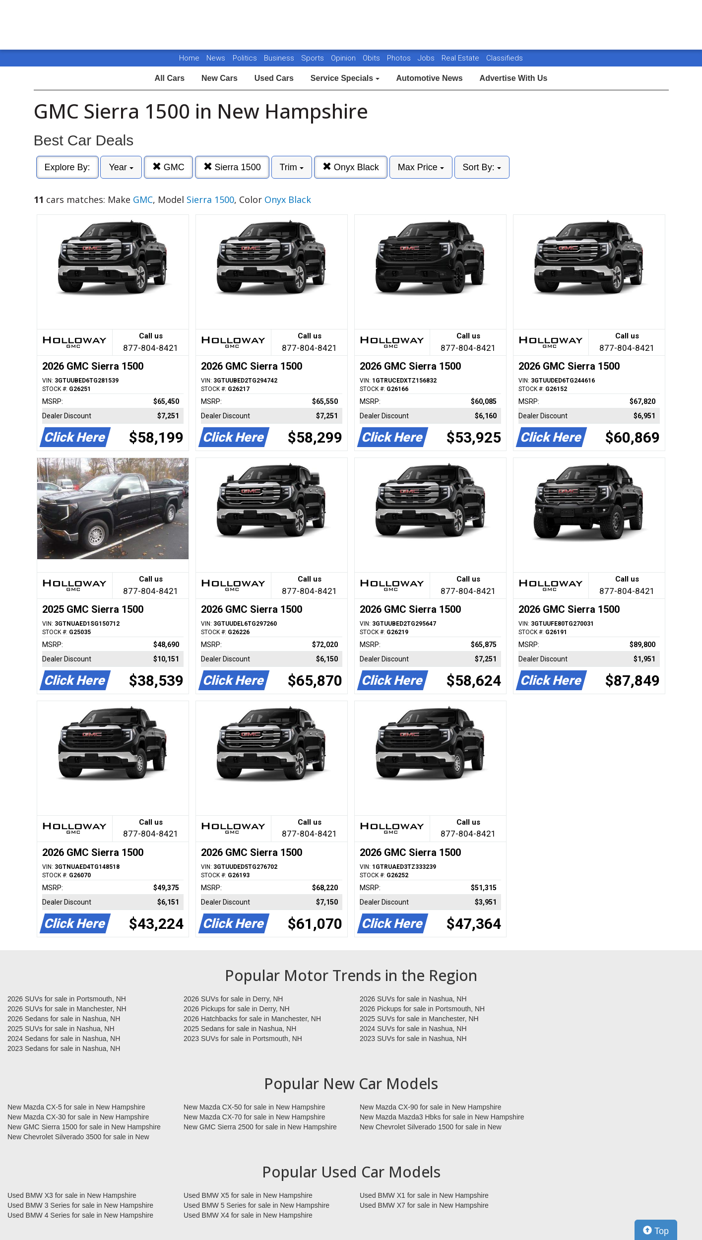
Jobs (427, 58)
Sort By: (482, 167)
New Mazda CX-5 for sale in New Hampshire (76, 1107)
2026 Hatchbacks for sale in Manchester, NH (252, 1019)
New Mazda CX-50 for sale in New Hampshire (254, 1107)
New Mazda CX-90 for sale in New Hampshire (431, 1107)
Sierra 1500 (232, 167)
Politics (245, 58)
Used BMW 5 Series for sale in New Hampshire (256, 1205)
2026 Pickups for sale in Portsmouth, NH (422, 1009)
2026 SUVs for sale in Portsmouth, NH (66, 999)
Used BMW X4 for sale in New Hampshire (248, 1215)
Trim (292, 167)
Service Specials (345, 78)
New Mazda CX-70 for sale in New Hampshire (254, 1117)
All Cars (170, 78)
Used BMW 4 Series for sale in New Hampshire (80, 1215)
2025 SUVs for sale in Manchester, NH (419, 1019)
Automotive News (429, 78)
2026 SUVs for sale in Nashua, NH (413, 999)
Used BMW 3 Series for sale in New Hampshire (80, 1205)
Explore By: (67, 167)
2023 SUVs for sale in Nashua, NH (413, 1039)
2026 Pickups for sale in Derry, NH (237, 1009)
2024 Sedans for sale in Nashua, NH (63, 1039)
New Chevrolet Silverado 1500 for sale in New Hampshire (431, 1127)
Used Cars (274, 78)
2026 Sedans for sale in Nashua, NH (63, 1019)
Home (189, 58)
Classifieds (504, 58)
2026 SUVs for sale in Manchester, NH (67, 1009)
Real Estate (461, 58)
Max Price (421, 167)
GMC (168, 167)
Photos (400, 58)
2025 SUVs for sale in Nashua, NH (61, 1029)
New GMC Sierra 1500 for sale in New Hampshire (84, 1127)
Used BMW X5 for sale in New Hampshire (248, 1195)
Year (121, 167)
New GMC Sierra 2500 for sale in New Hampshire (260, 1127)
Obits (372, 58)
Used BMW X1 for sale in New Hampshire (424, 1195)
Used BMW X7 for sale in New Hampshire (424, 1205)
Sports (313, 58)
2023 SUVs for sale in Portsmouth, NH (243, 1039)
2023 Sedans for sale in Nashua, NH (63, 1048)
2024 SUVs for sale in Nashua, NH (413, 1029)
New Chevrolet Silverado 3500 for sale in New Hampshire (78, 1137)
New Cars (219, 78)
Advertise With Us (514, 78)
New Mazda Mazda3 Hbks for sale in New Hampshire (442, 1117)
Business (280, 58)
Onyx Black (350, 167)
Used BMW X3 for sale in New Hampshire (71, 1195)
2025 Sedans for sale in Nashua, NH (240, 1029)
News (215, 58)
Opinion (344, 58)
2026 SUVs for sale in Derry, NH (233, 999)
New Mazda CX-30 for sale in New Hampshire (78, 1117)
